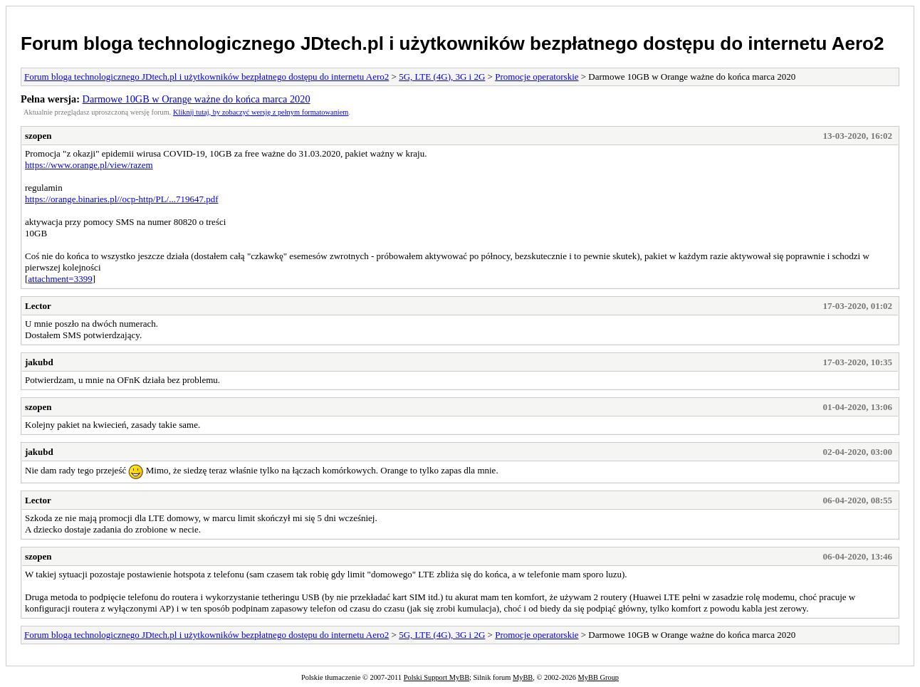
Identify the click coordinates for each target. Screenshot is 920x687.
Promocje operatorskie (536, 76)
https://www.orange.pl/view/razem (89, 164)
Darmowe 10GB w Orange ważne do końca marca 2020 (196, 99)
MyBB (523, 677)
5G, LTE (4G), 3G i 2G (442, 76)
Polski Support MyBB (436, 677)
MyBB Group (598, 677)
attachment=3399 (60, 278)
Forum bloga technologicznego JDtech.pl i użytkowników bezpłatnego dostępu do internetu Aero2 (452, 43)
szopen (38, 135)
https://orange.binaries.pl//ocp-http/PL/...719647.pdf (122, 199)
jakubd (39, 362)
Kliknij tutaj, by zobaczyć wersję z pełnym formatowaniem (260, 112)
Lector (38, 305)
